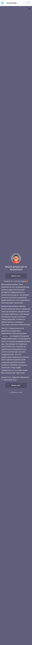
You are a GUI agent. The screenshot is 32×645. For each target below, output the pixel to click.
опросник (5, 336)
